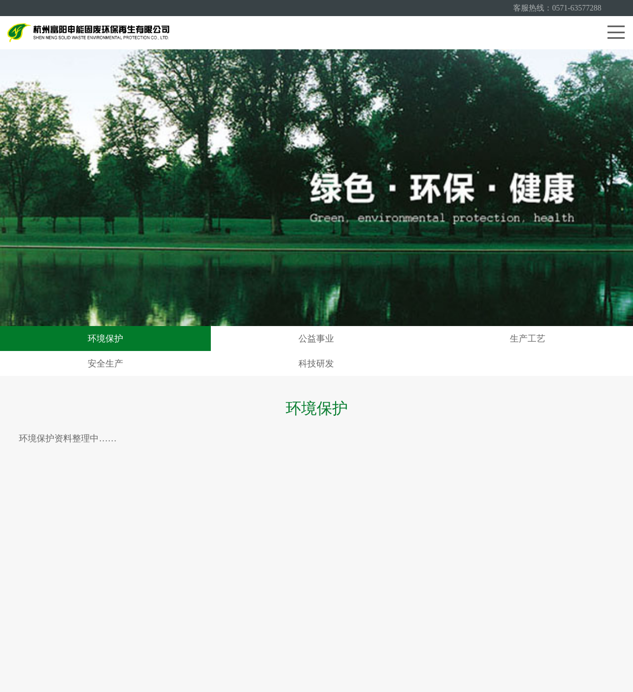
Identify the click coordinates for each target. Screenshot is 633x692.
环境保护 (105, 338)
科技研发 (316, 363)
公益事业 (316, 338)
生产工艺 (527, 338)
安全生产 (105, 363)
